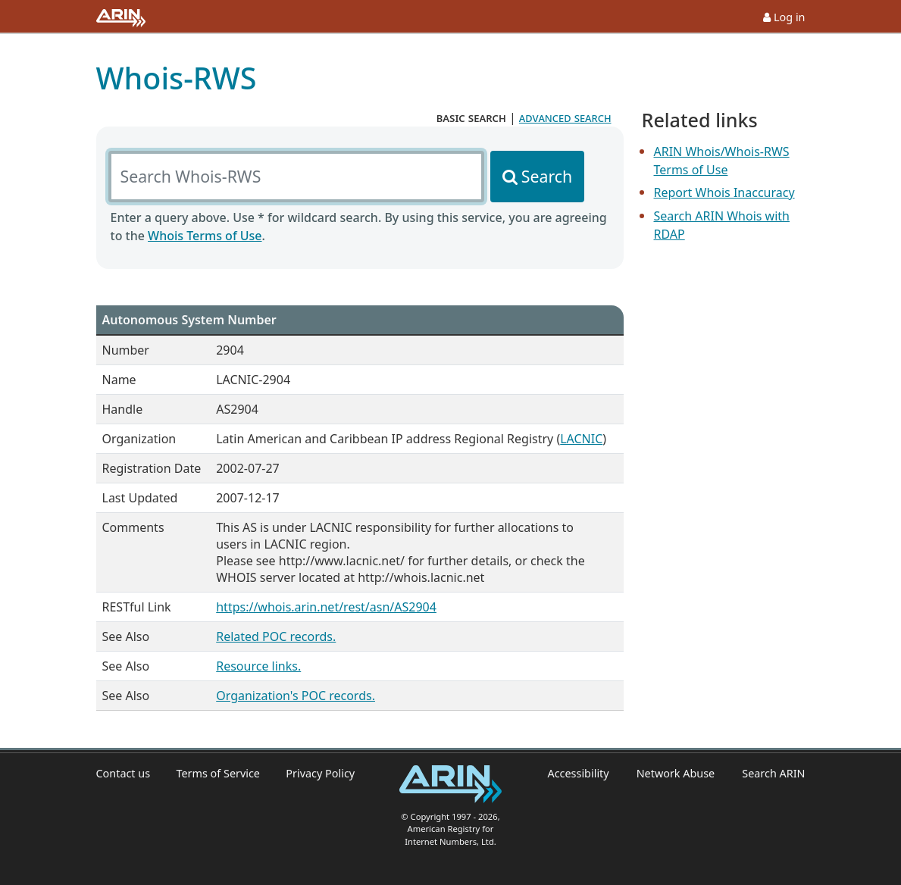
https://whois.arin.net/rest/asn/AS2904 (326, 607)
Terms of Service (218, 773)
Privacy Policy (320, 773)
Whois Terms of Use (204, 235)
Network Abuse (676, 773)
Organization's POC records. (295, 695)
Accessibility (577, 773)
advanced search (565, 117)
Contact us (123, 773)
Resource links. (258, 666)
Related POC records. (276, 636)
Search (546, 176)
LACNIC (581, 438)
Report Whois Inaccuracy (724, 192)
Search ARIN (773, 773)
